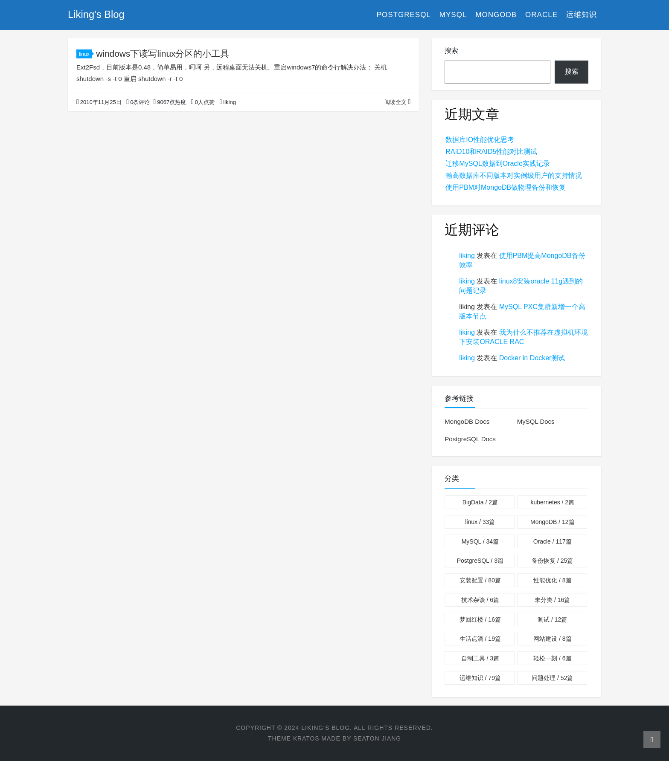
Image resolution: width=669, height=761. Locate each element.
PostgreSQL (404, 15)
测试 (552, 619)
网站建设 (552, 638)
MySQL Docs (536, 421)
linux (85, 54)
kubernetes (552, 502)
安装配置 (480, 580)
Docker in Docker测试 (532, 358)
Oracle (541, 15)
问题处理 (552, 677)
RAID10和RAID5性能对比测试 (491, 151)
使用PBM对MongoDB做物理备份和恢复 (505, 187)
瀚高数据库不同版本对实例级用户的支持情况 (513, 175)
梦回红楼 (480, 619)
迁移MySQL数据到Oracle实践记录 (497, 163)
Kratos (306, 738)
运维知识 (581, 15)
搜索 (451, 50)
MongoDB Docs (467, 421)
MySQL (453, 15)
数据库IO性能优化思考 (479, 139)
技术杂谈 (480, 599)
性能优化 (552, 580)
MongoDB (496, 15)
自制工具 (480, 658)
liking (466, 255)
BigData (480, 502)
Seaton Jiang (377, 738)
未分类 (552, 599)
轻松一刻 (552, 658)
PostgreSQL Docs (470, 439)
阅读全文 (397, 102)
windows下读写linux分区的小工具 (163, 53)
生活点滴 (480, 638)
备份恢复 (552, 560)
